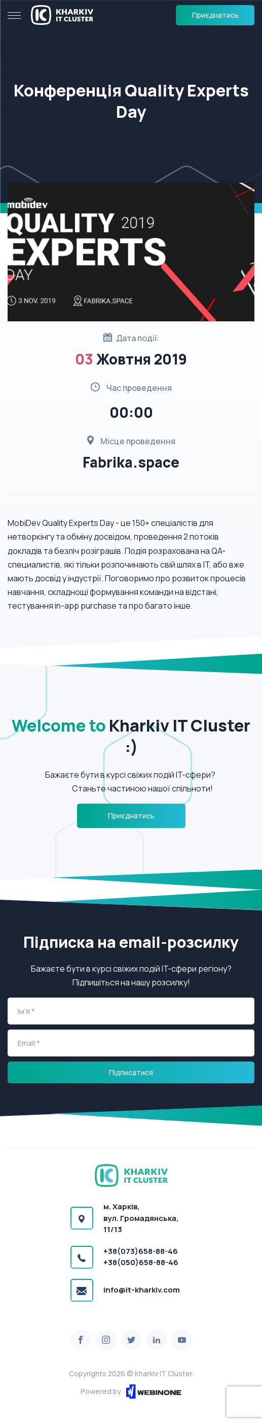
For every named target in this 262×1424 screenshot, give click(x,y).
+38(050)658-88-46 (140, 1262)
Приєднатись (215, 15)
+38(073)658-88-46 (140, 1251)
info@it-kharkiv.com (141, 1289)
